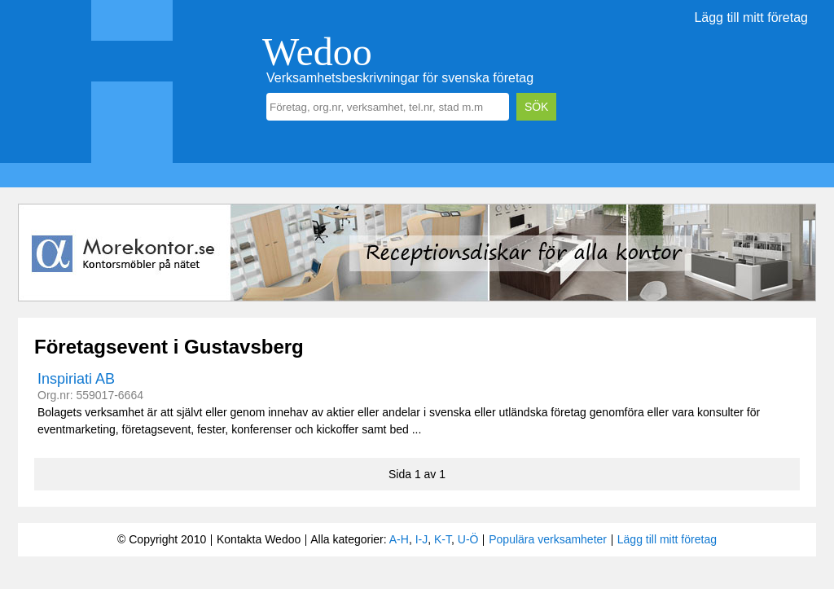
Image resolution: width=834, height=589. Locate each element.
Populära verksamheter (548, 539)
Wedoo (317, 51)
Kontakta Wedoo (259, 539)
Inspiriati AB (76, 379)
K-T (442, 539)
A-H (399, 539)
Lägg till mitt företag (751, 17)
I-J (421, 539)
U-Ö (468, 539)
